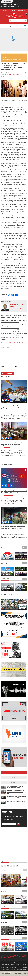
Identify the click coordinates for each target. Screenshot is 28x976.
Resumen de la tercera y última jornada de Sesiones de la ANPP (16, 797)
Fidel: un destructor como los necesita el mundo (6, 947)
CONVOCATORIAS (22, 956)
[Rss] (1, 26)
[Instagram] (8, 866)
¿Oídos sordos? (18, 948)
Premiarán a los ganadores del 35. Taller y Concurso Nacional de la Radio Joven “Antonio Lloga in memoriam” (14, 337)
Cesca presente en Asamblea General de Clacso (7, 900)
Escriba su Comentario (13, 353)
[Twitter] (5, 26)
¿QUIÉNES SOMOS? (5, 955)
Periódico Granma (8, 495)
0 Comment (3, 301)
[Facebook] (3, 26)
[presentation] (12, 372)
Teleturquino (7, 410)
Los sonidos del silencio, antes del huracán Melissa (6, 587)
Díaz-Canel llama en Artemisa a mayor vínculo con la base (16, 802)
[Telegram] (14, 866)
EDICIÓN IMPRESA (11, 956)
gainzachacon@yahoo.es (19, 308)
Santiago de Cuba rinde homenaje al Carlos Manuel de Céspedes (8, 598)
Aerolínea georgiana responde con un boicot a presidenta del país (16, 787)
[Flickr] (17, 866)
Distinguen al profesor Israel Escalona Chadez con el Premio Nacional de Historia (16, 792)
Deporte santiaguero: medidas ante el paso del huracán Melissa (7, 556)
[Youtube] (10, 26)
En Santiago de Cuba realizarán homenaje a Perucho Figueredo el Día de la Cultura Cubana (7, 570)
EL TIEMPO (3, 957)
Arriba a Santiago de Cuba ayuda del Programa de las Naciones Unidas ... (10, 6)
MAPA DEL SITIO (15, 955)
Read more (4, 608)
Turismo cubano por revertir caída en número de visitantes (20, 915)
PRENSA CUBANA (12, 957)
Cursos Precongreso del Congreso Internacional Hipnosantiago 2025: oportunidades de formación (20, 898)
